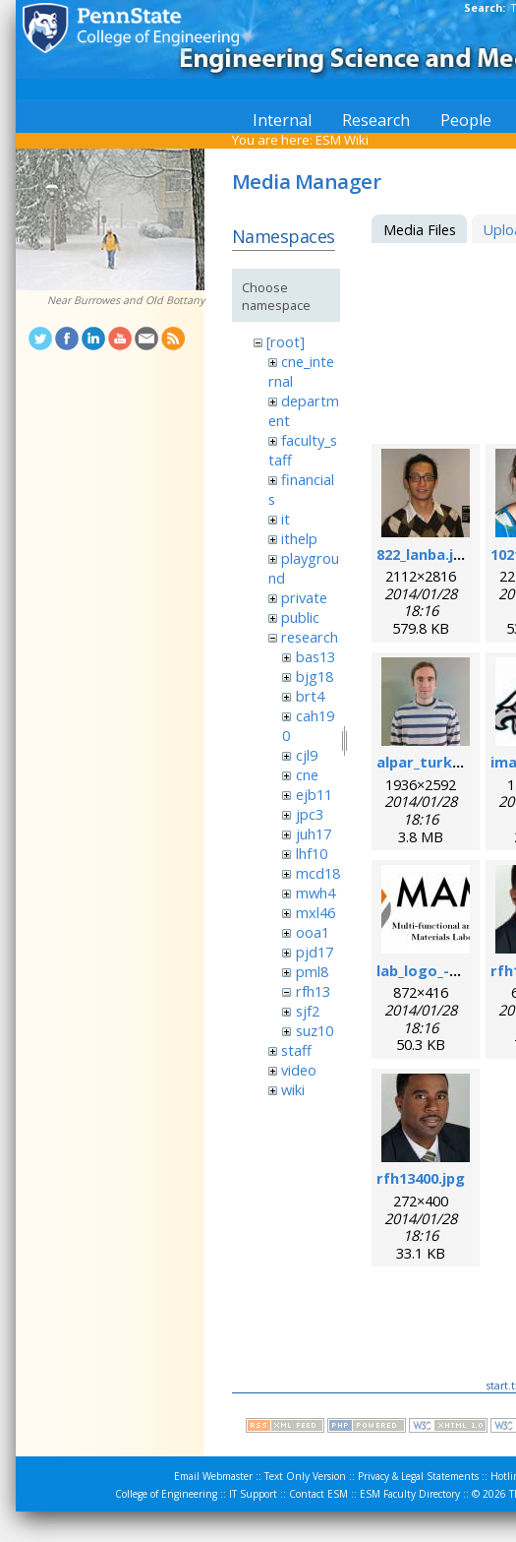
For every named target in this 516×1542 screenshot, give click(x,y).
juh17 (313, 833)
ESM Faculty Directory (410, 1494)
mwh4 (315, 892)
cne (307, 774)
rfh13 (313, 991)
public (300, 617)
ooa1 (312, 932)
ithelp (299, 538)
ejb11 (314, 794)
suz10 (314, 1030)
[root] (285, 341)
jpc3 (309, 814)
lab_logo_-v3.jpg (433, 970)
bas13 (315, 656)
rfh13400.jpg (420, 1178)
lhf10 (311, 853)
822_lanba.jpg (424, 554)
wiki (293, 1089)
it (285, 518)
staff (296, 1050)
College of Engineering (166, 1494)
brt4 (310, 696)
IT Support (253, 1494)
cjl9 (306, 755)
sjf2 (307, 1010)
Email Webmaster (213, 1476)
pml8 (312, 971)
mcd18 (318, 873)
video (298, 1069)
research (309, 637)
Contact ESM (318, 1494)
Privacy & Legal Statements (418, 1476)
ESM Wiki (342, 140)
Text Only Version (305, 1476)
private (304, 597)
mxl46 (315, 912)
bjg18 (314, 676)
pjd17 (314, 951)
